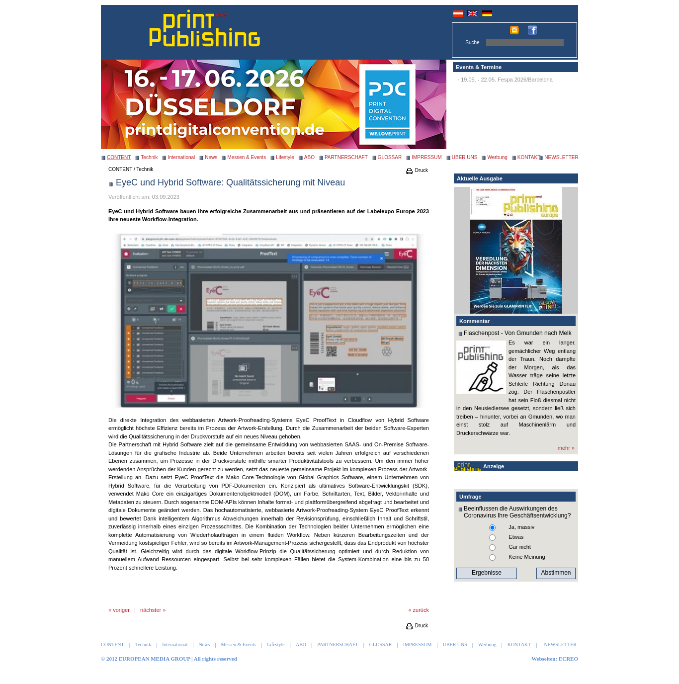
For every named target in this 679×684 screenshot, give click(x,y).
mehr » (566, 448)
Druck (416, 170)
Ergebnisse (487, 572)
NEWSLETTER (561, 157)
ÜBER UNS (465, 157)
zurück (421, 610)
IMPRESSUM (427, 157)
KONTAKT (528, 157)
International (181, 157)
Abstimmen (556, 572)
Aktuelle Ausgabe (480, 178)
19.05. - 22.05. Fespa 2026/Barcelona (507, 80)
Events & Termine (479, 67)
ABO (309, 157)
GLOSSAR (390, 157)
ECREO (568, 659)
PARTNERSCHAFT (346, 157)
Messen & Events (246, 157)
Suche (472, 42)
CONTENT (120, 169)
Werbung (497, 157)
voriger (121, 610)
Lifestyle (285, 157)
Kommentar (474, 321)
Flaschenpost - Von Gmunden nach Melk (518, 333)
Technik (149, 157)
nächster (150, 610)
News (211, 157)
